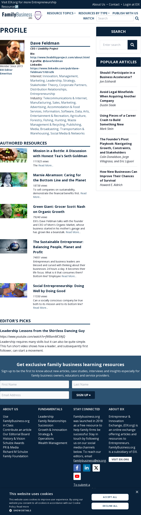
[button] (48, 510)
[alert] (70, 501)
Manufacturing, (41, 103)
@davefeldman (53, 61)
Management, (68, 76)
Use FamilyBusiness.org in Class (16, 420)
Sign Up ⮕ (83, 395)
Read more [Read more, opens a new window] (23, 506)
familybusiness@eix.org (89, 461)
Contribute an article (17, 430)
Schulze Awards (13, 443)
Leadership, (54, 80)
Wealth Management (52, 443)
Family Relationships (52, 421)
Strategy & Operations (46, 436)
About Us (98, 4)
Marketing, (38, 80)
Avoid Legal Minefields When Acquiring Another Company (118, 96)
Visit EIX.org (120, 459)
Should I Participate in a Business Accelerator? (117, 75)
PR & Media (11, 447)
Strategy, (69, 80)
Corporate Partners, (73, 85)
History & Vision (14, 439)
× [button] (136, 492)
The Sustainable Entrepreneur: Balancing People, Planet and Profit (58, 247)
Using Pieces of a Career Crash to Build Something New (118, 120)
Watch (88, 18)
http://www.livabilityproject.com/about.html (60, 57)
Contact (114, 4)
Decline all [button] (110, 505)
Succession (45, 425)
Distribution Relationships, (48, 89)
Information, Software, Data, (63, 111)
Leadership (46, 416)
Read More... (45, 165)
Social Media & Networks (67, 133)
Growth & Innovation (52, 430)
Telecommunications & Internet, (65, 98)
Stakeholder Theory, (44, 85)
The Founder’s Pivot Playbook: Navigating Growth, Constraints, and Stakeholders (116, 145)
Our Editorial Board (16, 434)
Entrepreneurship (42, 94)
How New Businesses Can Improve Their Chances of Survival (118, 176)
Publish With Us (125, 13)
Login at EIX (131, 4)
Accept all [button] (110, 497)
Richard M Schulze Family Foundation (15, 454)
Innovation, (51, 76)
